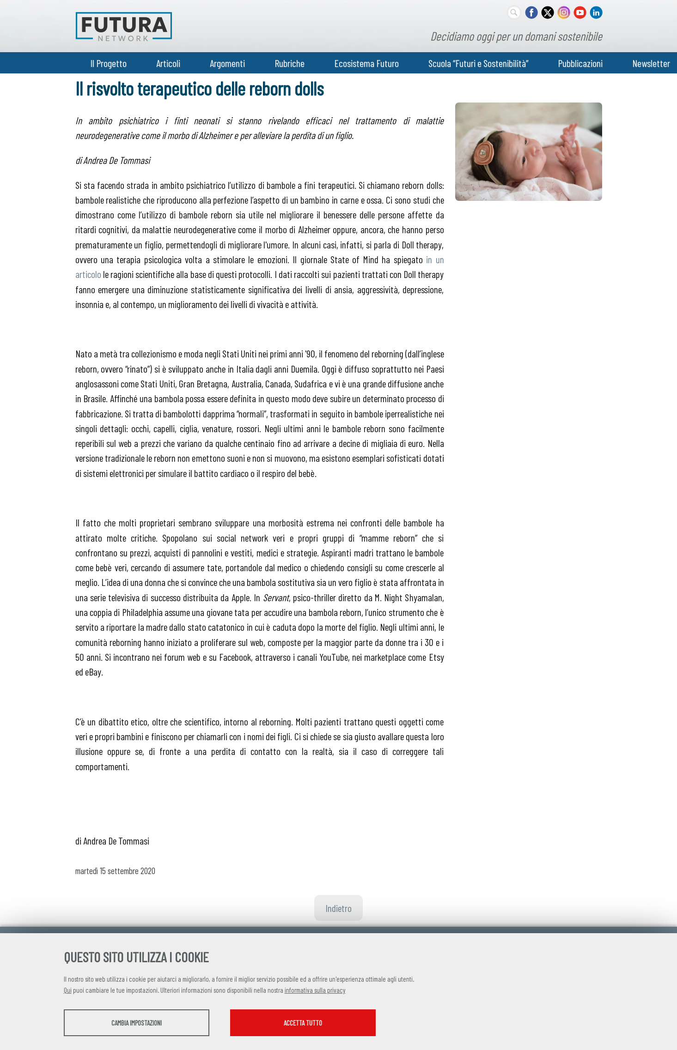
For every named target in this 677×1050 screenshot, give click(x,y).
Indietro (338, 908)
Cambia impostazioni (136, 1023)
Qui (68, 990)
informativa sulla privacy (315, 990)
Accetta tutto (303, 1023)
